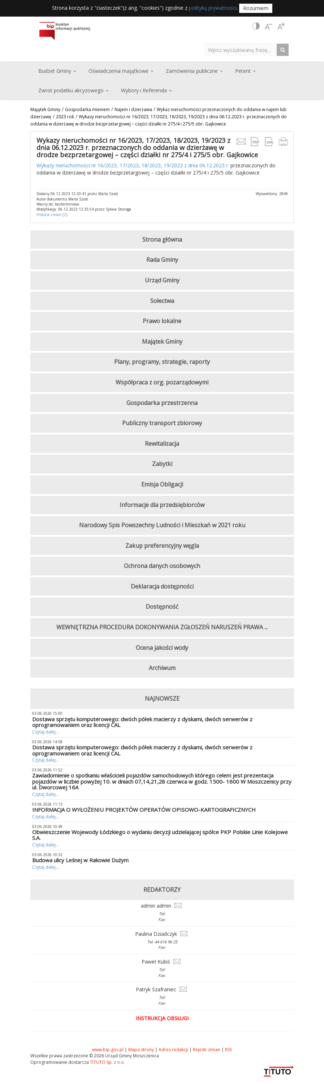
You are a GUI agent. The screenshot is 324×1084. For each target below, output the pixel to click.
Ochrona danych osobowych (162, 566)
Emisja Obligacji (162, 484)
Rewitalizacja (162, 444)
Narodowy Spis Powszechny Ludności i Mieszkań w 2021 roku (162, 525)
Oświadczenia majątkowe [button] (121, 70)
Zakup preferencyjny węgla (162, 546)
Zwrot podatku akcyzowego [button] (73, 90)
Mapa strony (141, 1049)
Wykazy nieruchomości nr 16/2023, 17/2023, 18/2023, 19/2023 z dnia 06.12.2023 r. (132, 165)
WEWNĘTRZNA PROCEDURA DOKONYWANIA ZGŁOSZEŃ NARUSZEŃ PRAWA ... (162, 627)
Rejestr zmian (206, 1049)
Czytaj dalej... (45, 732)
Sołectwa (162, 301)
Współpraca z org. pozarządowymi (162, 382)
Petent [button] (245, 70)
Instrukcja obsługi (162, 1018)
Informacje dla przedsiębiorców (162, 505)
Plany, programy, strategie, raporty (162, 362)
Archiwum (162, 668)
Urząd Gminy (162, 280)
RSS (228, 1049)
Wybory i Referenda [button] (146, 90)
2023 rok (65, 117)
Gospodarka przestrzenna (162, 403)
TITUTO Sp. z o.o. (107, 1062)
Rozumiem (255, 8)
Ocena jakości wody (162, 648)
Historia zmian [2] (52, 214)
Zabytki (162, 464)
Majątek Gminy (45, 109)
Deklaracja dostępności (162, 586)
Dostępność (162, 607)
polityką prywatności (213, 7)
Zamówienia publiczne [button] (194, 70)
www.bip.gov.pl (108, 1049)
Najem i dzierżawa (133, 109)
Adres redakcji (173, 1049)
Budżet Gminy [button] (57, 70)
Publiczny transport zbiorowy (162, 423)
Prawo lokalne (162, 321)
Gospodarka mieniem (87, 109)
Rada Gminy (162, 260)
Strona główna (162, 239)
